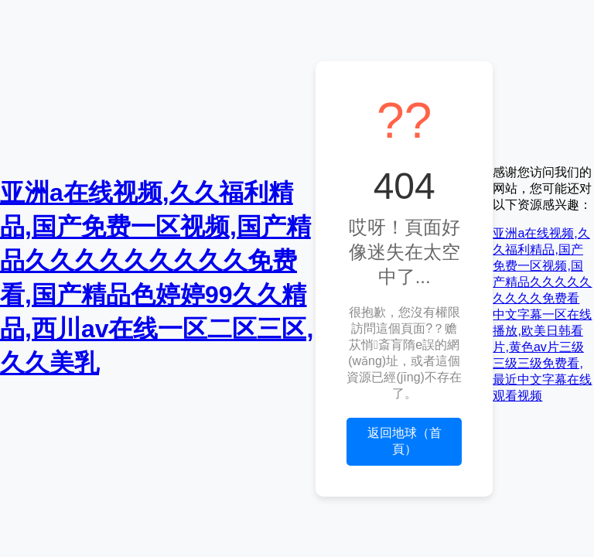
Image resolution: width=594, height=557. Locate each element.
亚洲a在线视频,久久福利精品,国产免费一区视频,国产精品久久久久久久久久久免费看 (542, 266)
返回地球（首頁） (404, 441)
